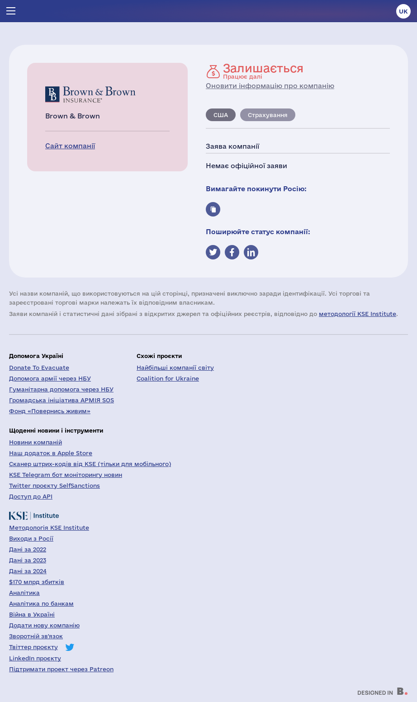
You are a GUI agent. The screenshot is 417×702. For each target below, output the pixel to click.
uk (403, 11)
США (220, 115)
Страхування (268, 115)
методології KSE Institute (357, 314)
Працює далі (263, 71)
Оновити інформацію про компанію (270, 86)
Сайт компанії (70, 146)
